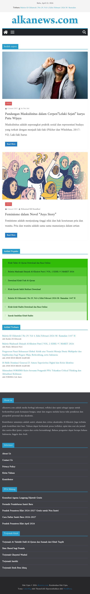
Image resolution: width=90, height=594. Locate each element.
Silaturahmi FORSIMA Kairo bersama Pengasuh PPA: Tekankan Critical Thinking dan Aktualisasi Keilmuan (41, 372)
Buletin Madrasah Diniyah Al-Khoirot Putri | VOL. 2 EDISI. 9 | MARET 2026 (38, 344)
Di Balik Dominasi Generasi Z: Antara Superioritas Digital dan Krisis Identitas (38, 363)
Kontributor (7, 480)
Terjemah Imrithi (10, 561)
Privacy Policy (8, 467)
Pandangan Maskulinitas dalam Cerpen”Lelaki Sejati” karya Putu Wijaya (45, 116)
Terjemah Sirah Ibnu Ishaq (14, 568)
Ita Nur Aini (25, 108)
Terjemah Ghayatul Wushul (14, 555)
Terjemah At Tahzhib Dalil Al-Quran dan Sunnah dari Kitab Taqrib (33, 542)
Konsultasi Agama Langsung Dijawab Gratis (22, 498)
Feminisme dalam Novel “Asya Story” (30, 214)
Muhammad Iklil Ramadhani (30, 209)
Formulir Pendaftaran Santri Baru (17, 504)
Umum (8, 103)
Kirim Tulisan (8, 473)
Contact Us (7, 460)
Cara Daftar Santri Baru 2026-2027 (19, 517)
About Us (6, 454)
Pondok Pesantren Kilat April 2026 (18, 524)
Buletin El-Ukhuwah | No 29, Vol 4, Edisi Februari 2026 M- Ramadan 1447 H (48, 9)
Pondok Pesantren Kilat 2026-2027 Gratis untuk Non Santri (30, 511)
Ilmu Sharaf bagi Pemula (13, 548)
